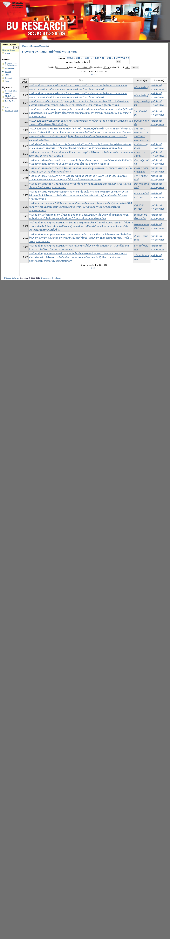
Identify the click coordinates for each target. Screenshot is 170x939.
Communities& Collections (10, 64)
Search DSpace (9, 45)
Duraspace (45, 278)
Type (7, 81)
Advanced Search (8, 50)
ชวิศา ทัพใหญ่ (141, 87)
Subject (8, 78)
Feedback (56, 278)
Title (7, 75)
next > (94, 74)
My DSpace (10, 96)
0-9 (69, 58)
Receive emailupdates (11, 92)
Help (7, 107)
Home (7, 53)
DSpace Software (11, 278)
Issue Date (9, 68)
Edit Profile (9, 101)
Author (8, 71)
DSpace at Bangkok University (35, 46)
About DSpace (11, 110)
